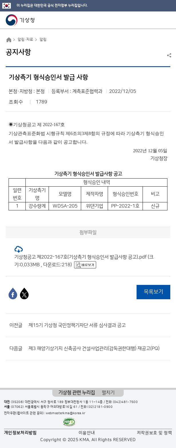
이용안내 (87, 433)
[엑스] (24, 293)
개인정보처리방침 (20, 433)
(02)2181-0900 (100, 407)
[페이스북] (13, 293)
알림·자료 (25, 40)
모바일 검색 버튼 (158, 20)
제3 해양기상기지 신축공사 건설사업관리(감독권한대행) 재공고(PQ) (94, 348)
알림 (43, 40)
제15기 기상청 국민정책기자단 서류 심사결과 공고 (77, 325)
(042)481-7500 (125, 402)
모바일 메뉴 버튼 (167, 20)
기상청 (20, 20)
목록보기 (153, 292)
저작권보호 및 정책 (154, 433)
